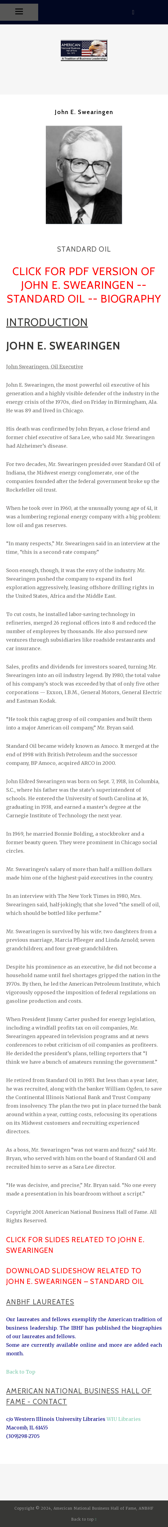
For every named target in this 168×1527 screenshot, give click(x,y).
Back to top (84, 1519)
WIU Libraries (123, 1419)
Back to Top (20, 1372)
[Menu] (19, 12)
